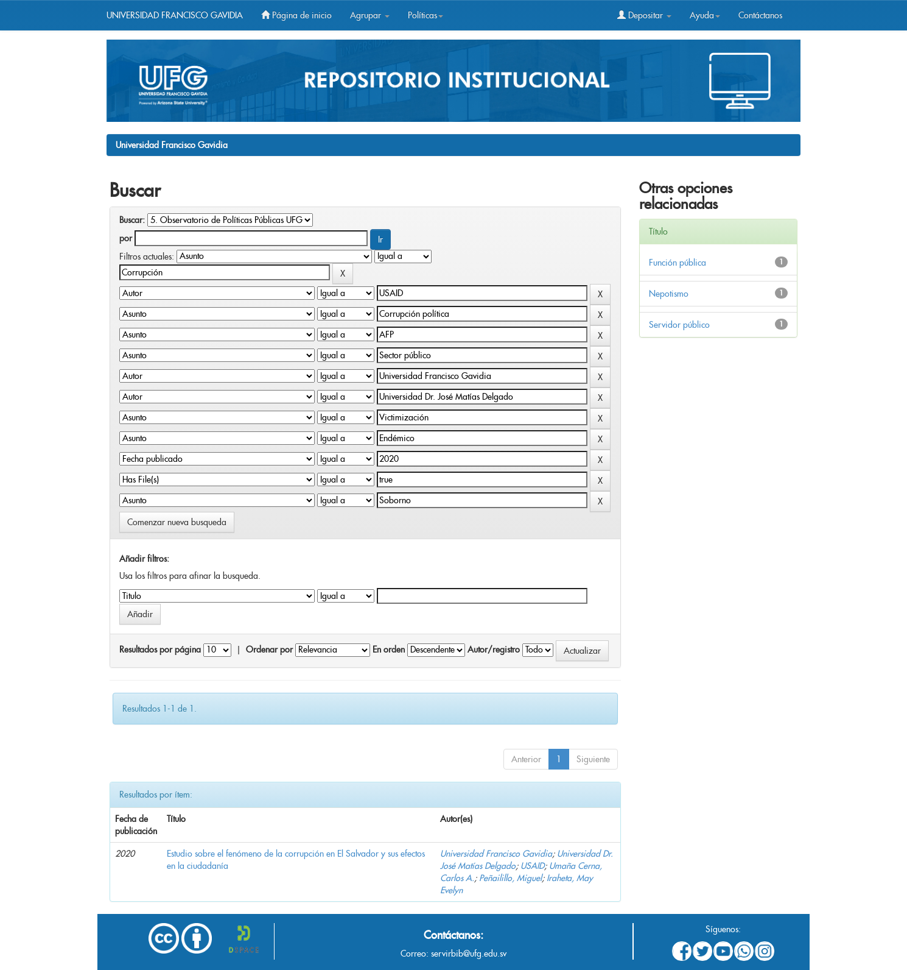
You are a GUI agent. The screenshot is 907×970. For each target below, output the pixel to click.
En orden (389, 649)
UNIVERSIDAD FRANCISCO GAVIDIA (175, 15)
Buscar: (132, 219)
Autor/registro (494, 649)
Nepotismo (668, 293)
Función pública (677, 262)
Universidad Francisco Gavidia (172, 145)
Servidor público (679, 324)
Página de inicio (296, 15)
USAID (532, 865)
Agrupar (370, 15)
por (125, 238)
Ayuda (705, 15)
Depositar (644, 15)
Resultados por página (160, 649)
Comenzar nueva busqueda (176, 522)
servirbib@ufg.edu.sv (468, 953)
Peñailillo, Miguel (510, 878)
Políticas (425, 15)
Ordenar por (269, 649)
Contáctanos (760, 15)
